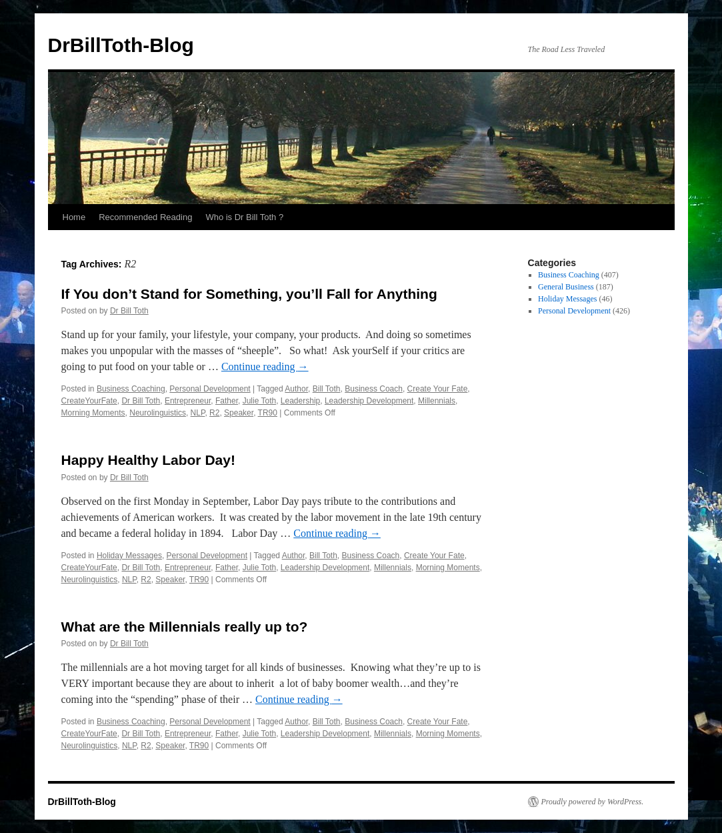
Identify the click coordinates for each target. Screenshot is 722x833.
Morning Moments (93, 413)
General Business (566, 286)
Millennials (436, 400)
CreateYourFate (89, 400)
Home (74, 217)
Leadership (300, 400)
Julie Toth (259, 400)
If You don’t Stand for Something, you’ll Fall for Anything (249, 293)
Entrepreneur (188, 400)
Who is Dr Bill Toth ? (244, 217)
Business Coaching (131, 388)
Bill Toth (327, 388)
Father (226, 400)
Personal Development (209, 388)
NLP (198, 413)
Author (296, 388)
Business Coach (374, 388)
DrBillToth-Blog (121, 45)
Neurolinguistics (157, 413)
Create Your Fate (437, 388)
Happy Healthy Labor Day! (148, 460)
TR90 (267, 413)
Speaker (238, 413)
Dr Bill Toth (129, 310)
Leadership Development (369, 400)
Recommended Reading (145, 217)
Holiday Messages (129, 555)
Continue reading (265, 366)
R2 (214, 413)
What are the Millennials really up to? (184, 626)
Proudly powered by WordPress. (592, 801)
